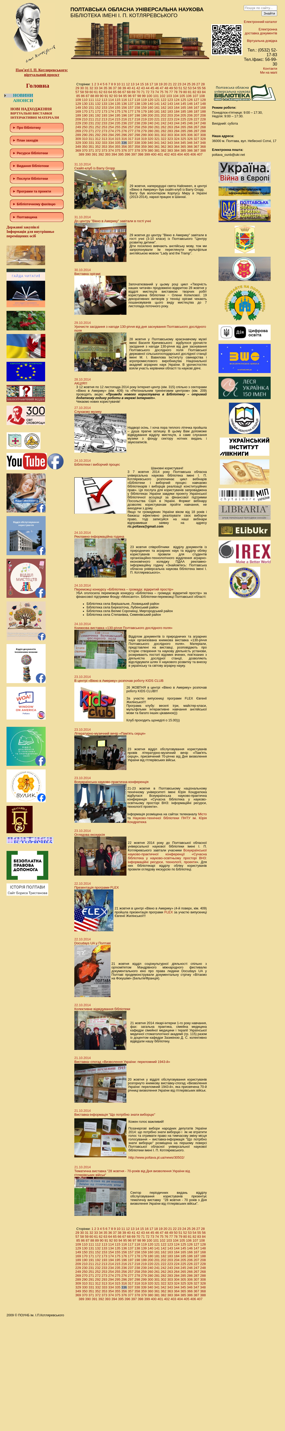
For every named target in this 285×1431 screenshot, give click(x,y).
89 (97, 96)
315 (117, 139)
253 (104, 127)
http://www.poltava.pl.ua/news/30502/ (157, 1157)
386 (190, 150)
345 (183, 143)
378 (137, 150)
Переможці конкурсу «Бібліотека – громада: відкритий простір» (123, 589)
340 (150, 143)
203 (170, 115)
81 (189, 92)
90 (101, 96)
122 (163, 100)
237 (131, 123)
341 (157, 143)
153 (104, 108)
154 (111, 108)
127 (196, 100)
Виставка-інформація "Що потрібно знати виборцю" (114, 1114)
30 (82, 88)
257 (131, 127)
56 (203, 88)
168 (203, 108)
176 (124, 111)
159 (144, 108)
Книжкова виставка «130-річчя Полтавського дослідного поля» (123, 628)
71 (143, 92)
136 (124, 104)
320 (150, 139)
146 (190, 104)
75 (161, 92)
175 (117, 111)
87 (87, 96)
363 (170, 147)
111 (91, 100)
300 (150, 135)
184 (177, 111)
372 (98, 150)
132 (98, 104)
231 (91, 123)
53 (189, 88)
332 (98, 143)
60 (91, 92)
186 (190, 111)
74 (157, 92)
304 (177, 135)
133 (104, 104)
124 (177, 100)
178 (137, 111)
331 (91, 143)
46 (157, 88)
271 (91, 131)
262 (163, 127)
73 (152, 92)
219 (144, 119)
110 (85, 100)
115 (117, 100)
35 (105, 88)
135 (117, 104)
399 (147, 154)
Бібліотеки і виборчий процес (97, 464)
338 (137, 143)
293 (104, 135)
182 (163, 111)
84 (203, 92)
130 (85, 104)
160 (150, 108)
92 (111, 96)
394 (114, 154)
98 (139, 96)
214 (111, 119)
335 (117, 143)
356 (124, 147)
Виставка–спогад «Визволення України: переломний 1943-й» (122, 1062)
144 (177, 104)
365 (183, 147)
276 (124, 131)
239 (144, 123)
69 (133, 92)
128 (203, 100)
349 (78, 147)
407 (200, 154)
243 (170, 123)
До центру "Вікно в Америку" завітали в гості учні (112, 221)
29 (77, 88)
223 (170, 119)
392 (101, 154)
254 (111, 127)
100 (149, 96)
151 (91, 108)
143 (170, 104)
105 (182, 96)
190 (85, 115)
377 (131, 150)
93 (115, 96)
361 (157, 147)
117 (131, 100)
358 (137, 147)
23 (179, 84)
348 (203, 143)
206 (190, 115)
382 (163, 150)
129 (78, 104)
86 (83, 96)
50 (176, 88)
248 (203, 123)
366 (190, 147)
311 (91, 139)
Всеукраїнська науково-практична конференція (111, 782)
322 (163, 139)
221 (157, 119)
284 (177, 131)
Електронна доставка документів (261, 31)
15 (142, 84)
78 (176, 92)
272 (98, 131)
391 (95, 154)
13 (132, 84)
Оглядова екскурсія (89, 835)
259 (144, 127)
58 (82, 92)
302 (163, 135)
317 (131, 139)
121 (157, 100)
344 (176, 143)
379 (144, 150)
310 (85, 139)
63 (105, 92)
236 (124, 123)
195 (117, 115)
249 (78, 127)
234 (111, 123)
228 (203, 119)
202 (163, 115)
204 (177, 115)
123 (170, 100)
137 (131, 104)
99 (143, 96)
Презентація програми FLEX (96, 887)
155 (117, 108)
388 (203, 150)
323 (170, 139)
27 (198, 84)
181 (157, 111)
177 (131, 111)
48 (166, 88)
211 (91, 119)
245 (183, 123)
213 (104, 119)
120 (150, 100)
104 (176, 96)
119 (144, 100)
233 (104, 123)
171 (91, 111)
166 (190, 108)
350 (85, 147)
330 (85, 143)
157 (131, 108)
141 (157, 104)
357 (131, 147)
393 (108, 154)
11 (123, 84)
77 (171, 92)
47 (161, 88)
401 (160, 154)
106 (189, 96)
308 (203, 135)
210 (85, 119)
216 (124, 119)
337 (131, 143)
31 (86, 88)
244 (177, 123)
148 (203, 104)
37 (115, 88)
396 (127, 154)
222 (163, 119)
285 (183, 131)
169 (78, 111)
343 (170, 143)
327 (196, 139)
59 (86, 92)
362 (163, 147)
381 (157, 150)
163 (170, 108)
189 (78, 115)
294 (111, 135)
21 (170, 84)
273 (104, 131)
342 (163, 143)
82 (194, 92)
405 (187, 154)
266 (190, 127)
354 (111, 147)
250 (85, 127)
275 (117, 131)
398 (140, 154)
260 (150, 127)
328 (203, 139)
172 (98, 111)
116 (124, 100)
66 (119, 92)
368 (203, 147)
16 (146, 84)
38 (119, 88)
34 (100, 88)
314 (111, 139)
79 (180, 92)
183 (170, 111)
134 (111, 104)
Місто (202, 814)
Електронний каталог (260, 22)
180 (150, 111)
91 (106, 96)
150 (85, 108)
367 (196, 147)
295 (117, 135)
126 (190, 100)
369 (78, 150)
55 (199, 88)
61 (96, 92)
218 (137, 119)
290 (85, 135)
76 (166, 92)
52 (185, 88)
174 (111, 111)
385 (183, 150)
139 (144, 104)
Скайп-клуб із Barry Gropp (94, 168)
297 (131, 135)
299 (144, 135)
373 (104, 150)
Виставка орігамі (87, 274)
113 (104, 100)
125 (183, 100)
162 (163, 108)
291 (91, 135)
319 (144, 139)
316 (124, 139)
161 (157, 108)
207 (196, 115)
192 (98, 115)
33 (96, 88)
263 (170, 127)
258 (137, 127)
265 (183, 127)
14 (137, 84)
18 (156, 84)
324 (177, 139)
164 (177, 108)
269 (78, 131)
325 (183, 139)
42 (138, 88)
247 (196, 123)
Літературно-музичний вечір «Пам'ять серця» (109, 733)
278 (137, 131)
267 (196, 127)
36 (110, 88)
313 (104, 139)
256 (124, 127)
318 (137, 139)
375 (117, 150)
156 (124, 108)
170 (85, 111)
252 (98, 127)
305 (183, 135)
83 (199, 92)
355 (117, 147)
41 (133, 88)
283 (170, 131)
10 (118, 84)
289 (78, 135)
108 (202, 96)
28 (203, 84)
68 (129, 92)
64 (110, 92)
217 (131, 119)
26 (193, 84)
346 (190, 143)
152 (98, 108)
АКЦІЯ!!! (80, 383)
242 (163, 123)
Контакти (270, 68)
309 (78, 139)
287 (196, 131)
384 (177, 150)
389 (81, 154)
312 (98, 139)
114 (111, 100)
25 (189, 84)
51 (180, 88)
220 (150, 119)
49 (171, 88)
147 (196, 104)
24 (184, 84)
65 (115, 92)
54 (194, 88)
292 (98, 135)
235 (117, 123)
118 (137, 100)
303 (170, 135)
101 (156, 96)
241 (157, 123)
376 (124, 150)
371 (91, 150)
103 (169, 96)
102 (163, 96)
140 (150, 104)
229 (78, 123)
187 (196, 111)
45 (152, 88)
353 (104, 147)
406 (193, 154)
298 (137, 135)
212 (98, 119)
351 (91, 147)
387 (196, 150)
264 (177, 127)
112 (98, 100)
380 (150, 150)
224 (177, 119)
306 (190, 135)
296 (124, 135)
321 (157, 139)
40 (129, 88)
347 (196, 143)
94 (120, 96)
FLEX (168, 912)
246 (190, 123)
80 (185, 92)
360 (150, 147)
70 (138, 92)
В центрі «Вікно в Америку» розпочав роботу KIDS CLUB (118, 681)
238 (137, 123)
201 (157, 115)
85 (78, 96)
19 (160, 84)
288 (203, 131)
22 (175, 84)
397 (134, 154)
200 (150, 115)
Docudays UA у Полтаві (92, 943)
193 (104, 115)
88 (92, 96)
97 (134, 96)
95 (125, 96)
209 (78, 119)
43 (143, 88)
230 (85, 123)
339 (144, 143)
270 (85, 131)
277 (131, 131)
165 (183, 108)
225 (183, 119)
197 (131, 115)
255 (117, 127)
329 (78, 143)
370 (85, 150)
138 (137, 104)
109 (78, 100)
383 (170, 150)
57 (77, 92)
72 (147, 92)
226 (190, 119)
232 (98, 123)
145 (183, 104)
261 (157, 127)
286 (190, 131)
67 (124, 92)
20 (165, 84)
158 (137, 108)
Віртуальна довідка (262, 41)
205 (183, 115)
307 (196, 135)
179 (144, 111)
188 (203, 111)
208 (203, 115)
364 (177, 147)
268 (203, 127)
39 (124, 88)
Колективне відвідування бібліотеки (102, 1009)
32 (91, 88)
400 (154, 154)
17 (151, 84)
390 (88, 154)
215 (117, 119)
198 (137, 115)
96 (129, 96)
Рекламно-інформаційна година (99, 536)
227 (196, 119)
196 (124, 115)
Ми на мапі (268, 72)
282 (163, 131)
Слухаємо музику (88, 412)
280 (150, 131)
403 (173, 154)
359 (144, 147)
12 (128, 84)
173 (104, 111)
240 (150, 123)
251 (91, 127)
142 (163, 104)
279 (144, 131)
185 (183, 111)
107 (195, 96)
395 (121, 154)
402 (167, 154)
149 (78, 108)
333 (104, 143)
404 (180, 154)
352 (98, 147)
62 (100, 92)
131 (91, 104)
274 (111, 131)
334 (111, 143)
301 (157, 135)
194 (111, 115)
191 (91, 115)
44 (147, 88)
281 (157, 131)
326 (190, 139)
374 (111, 150)
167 (196, 108)
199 (144, 115)
